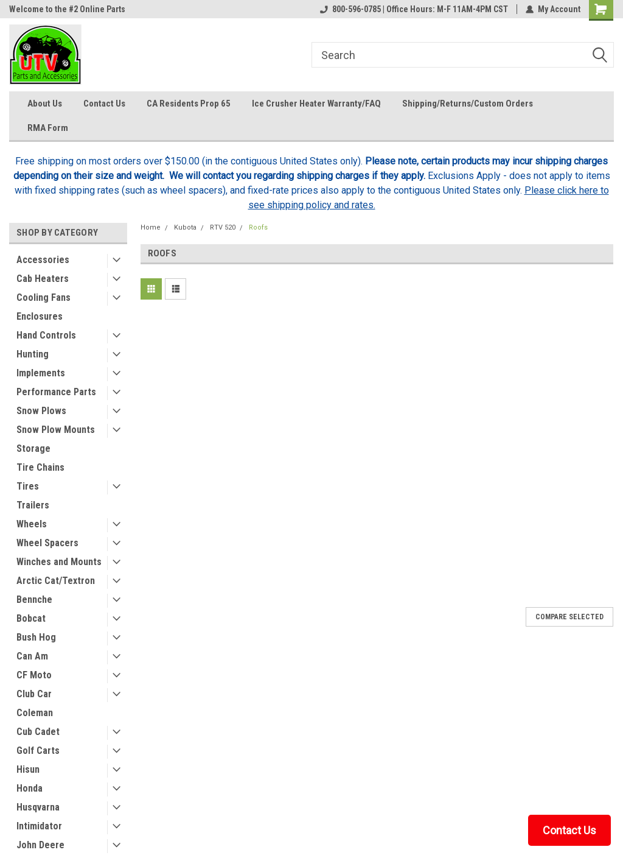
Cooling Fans (43, 297)
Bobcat (31, 618)
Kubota (185, 227)
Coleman (34, 713)
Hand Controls (46, 335)
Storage (33, 448)
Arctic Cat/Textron (55, 580)
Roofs (258, 227)
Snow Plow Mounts (55, 429)
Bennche (34, 599)
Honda (29, 788)
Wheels (31, 524)
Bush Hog (36, 637)
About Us (44, 103)
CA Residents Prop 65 (189, 103)
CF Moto (34, 675)
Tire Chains (40, 467)
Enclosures (39, 316)
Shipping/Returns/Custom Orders (467, 103)
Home (151, 227)
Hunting (32, 354)
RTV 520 (222, 227)
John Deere (40, 845)
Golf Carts (38, 750)
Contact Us (104, 103)
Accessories (42, 259)
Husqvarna (38, 807)
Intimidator (39, 826)
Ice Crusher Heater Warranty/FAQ (316, 103)
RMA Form (47, 127)
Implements (40, 373)
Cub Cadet (38, 731)
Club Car (34, 694)
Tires (27, 486)
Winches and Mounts (59, 562)
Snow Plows (41, 411)
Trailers (32, 505)
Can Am (32, 656)
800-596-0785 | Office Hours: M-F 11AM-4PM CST (414, 9)
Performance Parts (56, 392)
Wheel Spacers (47, 543)
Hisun (28, 769)
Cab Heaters (42, 278)
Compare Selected (569, 617)
